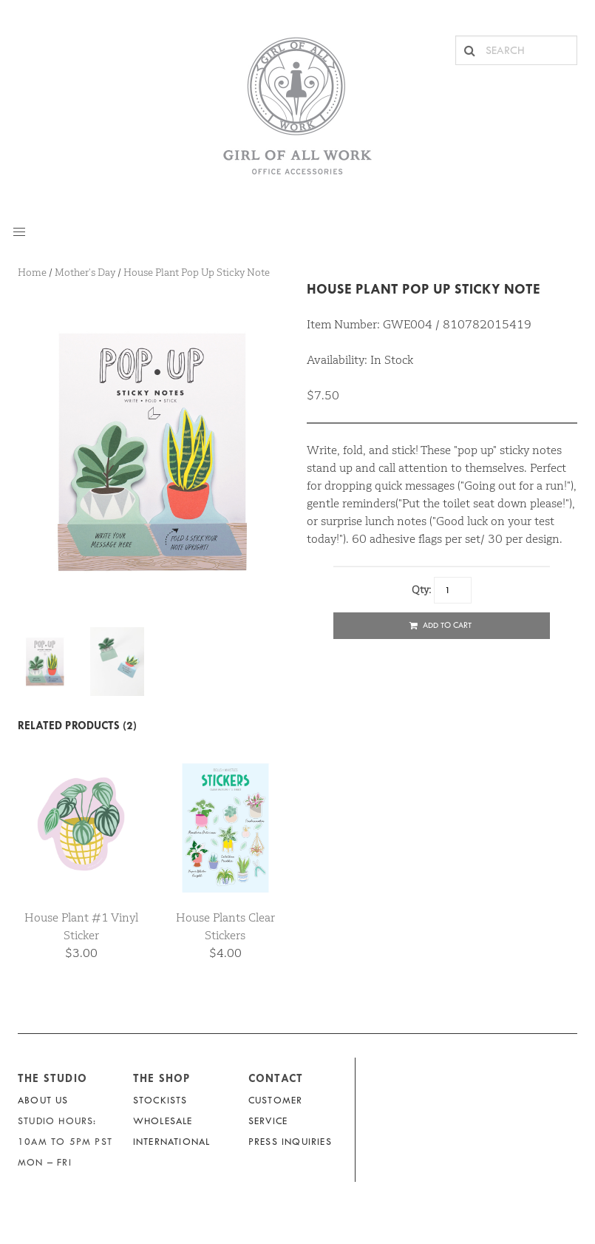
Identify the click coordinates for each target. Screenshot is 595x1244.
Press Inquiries (290, 1141)
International (172, 1141)
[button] (19, 232)
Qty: (421, 589)
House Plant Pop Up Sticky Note (423, 288)
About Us (43, 1100)
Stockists (160, 1100)
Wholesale (163, 1120)
